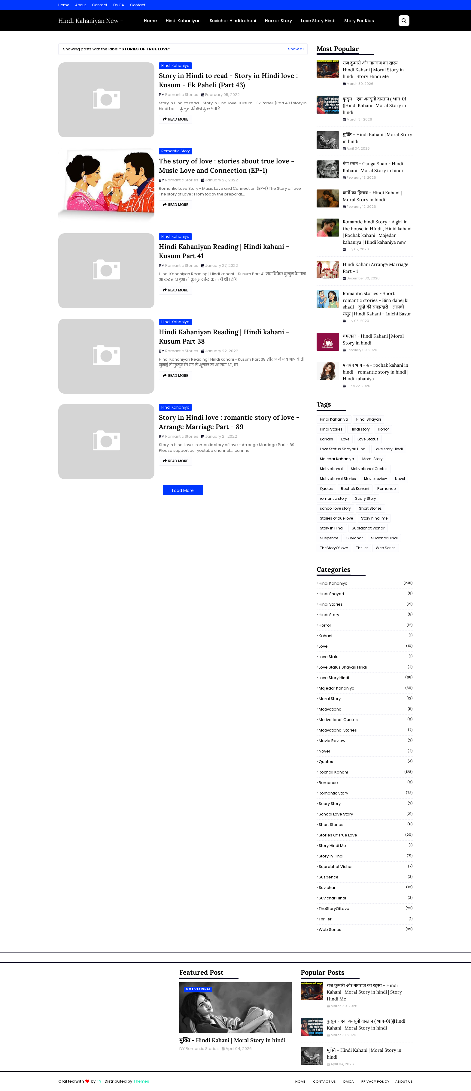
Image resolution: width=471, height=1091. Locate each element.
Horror (383, 429)
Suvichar (354, 538)
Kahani (326, 439)
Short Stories (370, 508)
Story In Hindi (332, 528)
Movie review (375, 478)
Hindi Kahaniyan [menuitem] (183, 21)
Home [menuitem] (150, 21)
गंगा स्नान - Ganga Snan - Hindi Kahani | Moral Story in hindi (373, 167)
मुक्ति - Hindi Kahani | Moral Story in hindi (377, 138)
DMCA (118, 4)
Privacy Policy (375, 1081)
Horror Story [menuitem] (278, 21)
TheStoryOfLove (334, 547)
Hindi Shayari (368, 419)
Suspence (329, 538)
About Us (404, 1081)
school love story (335, 508)
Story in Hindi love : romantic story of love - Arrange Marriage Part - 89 (229, 422)
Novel (400, 478)
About (80, 4)
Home (63, 4)
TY (99, 1081)
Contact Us (324, 1081)
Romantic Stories (181, 94)
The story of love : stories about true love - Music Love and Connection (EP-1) (226, 165)
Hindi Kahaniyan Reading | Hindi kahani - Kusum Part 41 (224, 251)
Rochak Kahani (355, 488)
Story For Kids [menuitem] (359, 21)
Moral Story (372, 458)
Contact (99, 4)
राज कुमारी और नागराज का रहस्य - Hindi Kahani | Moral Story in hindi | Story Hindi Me (373, 69)
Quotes (326, 488)
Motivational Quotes (369, 468)
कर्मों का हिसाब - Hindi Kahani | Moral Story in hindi (372, 196)
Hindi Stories (331, 429)
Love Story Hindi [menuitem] (318, 21)
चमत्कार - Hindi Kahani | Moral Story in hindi (373, 339)
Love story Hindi (389, 449)
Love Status (367, 439)
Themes (141, 1081)
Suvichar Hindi (384, 538)
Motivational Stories (338, 478)
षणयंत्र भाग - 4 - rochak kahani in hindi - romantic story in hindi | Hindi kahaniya (375, 371)
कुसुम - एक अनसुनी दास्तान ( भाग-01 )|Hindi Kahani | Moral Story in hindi (374, 105)
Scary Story (365, 498)
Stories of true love (336, 518)
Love (345, 439)
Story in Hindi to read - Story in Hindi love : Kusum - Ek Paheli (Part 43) (228, 80)
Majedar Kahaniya (337, 458)
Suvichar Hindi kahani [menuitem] (233, 21)
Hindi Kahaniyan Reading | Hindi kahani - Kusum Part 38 (224, 336)
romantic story (175, 151)
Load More (183, 490)
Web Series (386, 547)
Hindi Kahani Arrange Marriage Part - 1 (375, 267)
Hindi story (360, 429)
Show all (296, 49)
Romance (386, 488)
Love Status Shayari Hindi (343, 449)
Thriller (362, 547)
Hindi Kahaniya (175, 65)
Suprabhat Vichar (368, 528)
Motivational (331, 468)
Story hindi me (374, 518)
